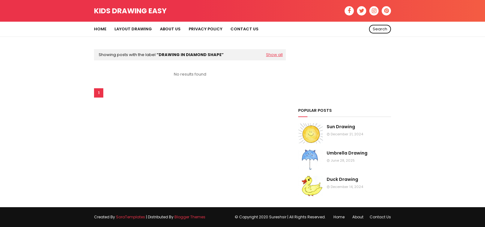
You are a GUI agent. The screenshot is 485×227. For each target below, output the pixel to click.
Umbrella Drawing (347, 153)
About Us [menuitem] (170, 29)
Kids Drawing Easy (130, 11)
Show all (274, 55)
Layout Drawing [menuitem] (133, 29)
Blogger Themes (189, 217)
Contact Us (380, 217)
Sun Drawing (341, 127)
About (357, 217)
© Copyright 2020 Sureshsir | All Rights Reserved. (280, 217)
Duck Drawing (342, 179)
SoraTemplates (130, 217)
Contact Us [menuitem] (244, 29)
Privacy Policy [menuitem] (205, 29)
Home (339, 217)
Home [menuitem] (100, 29)
